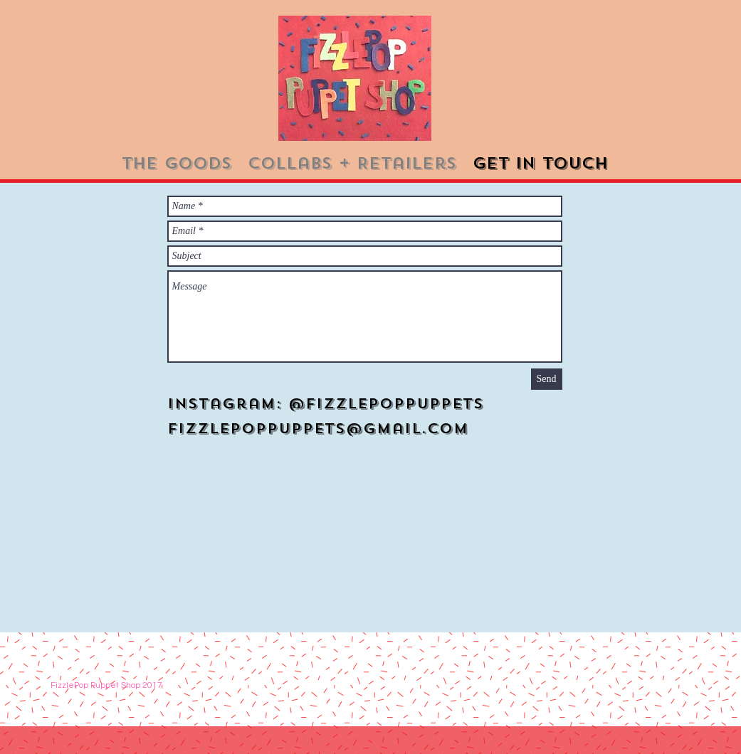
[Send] (546, 379)
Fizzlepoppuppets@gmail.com (317, 428)
